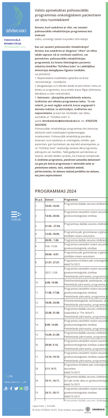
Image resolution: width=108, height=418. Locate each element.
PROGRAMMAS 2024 (14, 46)
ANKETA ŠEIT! (72, 264)
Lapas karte (38, 405)
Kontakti (51, 405)
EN (11, 376)
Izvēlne (16, 216)
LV (5, 376)
